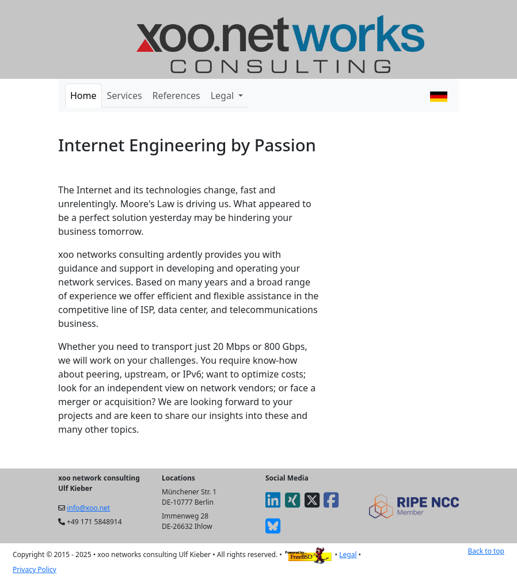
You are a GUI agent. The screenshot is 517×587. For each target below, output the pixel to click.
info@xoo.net (88, 508)
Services (124, 95)
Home (83, 95)
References (176, 95)
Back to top (485, 551)
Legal (347, 554)
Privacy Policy (34, 569)
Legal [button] (224, 95)
